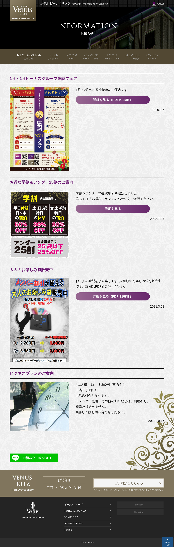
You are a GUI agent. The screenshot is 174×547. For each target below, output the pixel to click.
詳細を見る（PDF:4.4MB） (113, 100)
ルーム (71, 56)
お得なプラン (54, 56)
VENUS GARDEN (73, 523)
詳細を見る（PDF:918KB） (113, 296)
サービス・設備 (91, 56)
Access (160, 3)
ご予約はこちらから (128, 483)
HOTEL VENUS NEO (75, 511)
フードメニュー (112, 56)
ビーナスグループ (73, 504)
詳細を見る (113, 209)
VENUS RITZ (71, 517)
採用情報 (139, 504)
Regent (68, 529)
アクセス (152, 56)
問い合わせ (139, 512)
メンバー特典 (132, 56)
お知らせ (29, 56)
